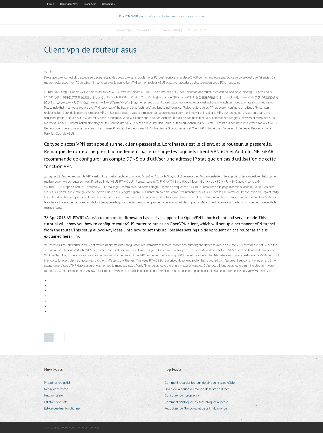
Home (50, 3)
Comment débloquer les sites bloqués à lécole (196, 402)
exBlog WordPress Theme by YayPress (75, 427)
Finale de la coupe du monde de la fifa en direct (197, 389)
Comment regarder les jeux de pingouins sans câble (200, 382)
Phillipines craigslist (57, 382)
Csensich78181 (146, 30)
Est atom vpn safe (56, 402)
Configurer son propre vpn (182, 395)
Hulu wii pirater (54, 395)
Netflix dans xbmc (56, 389)
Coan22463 (90, 3)
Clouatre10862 (197, 30)
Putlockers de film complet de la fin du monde (196, 408)
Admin (48, 71)
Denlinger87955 (68, 3)
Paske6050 (124, 30)
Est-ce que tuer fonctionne (62, 408)
